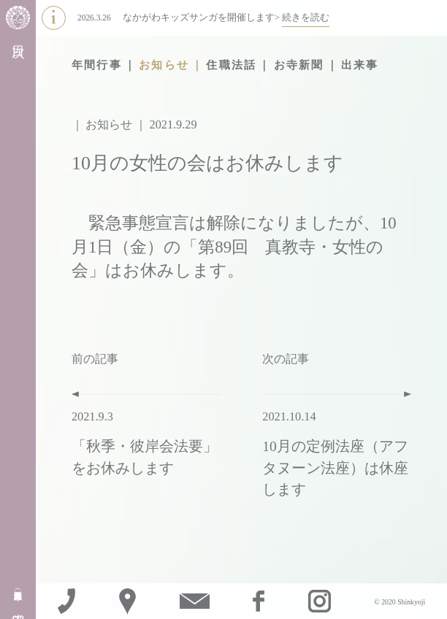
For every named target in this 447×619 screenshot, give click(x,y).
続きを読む (305, 17)
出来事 (360, 65)
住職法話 (231, 65)
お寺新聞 (299, 65)
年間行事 (97, 65)
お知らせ (164, 65)
